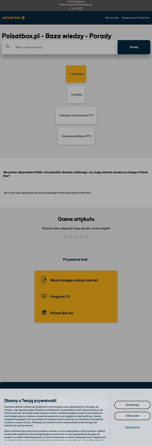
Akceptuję (132, 405)
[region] (76, 417)
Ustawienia (132, 427)
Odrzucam (132, 416)
